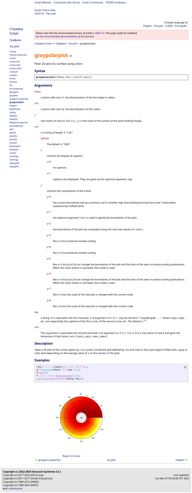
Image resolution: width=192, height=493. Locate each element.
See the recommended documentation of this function (65, 36)
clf (38, 379)
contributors (15, 488)
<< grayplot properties (48, 460)
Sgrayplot (14, 166)
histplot (13, 105)
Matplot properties (19, 122)
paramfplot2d (16, 125)
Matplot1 (14, 119)
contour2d (15, 61)
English (147, 26)
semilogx (14, 156)
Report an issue (71, 456)
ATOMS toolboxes (116, 2)
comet (13, 58)
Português (181, 26)
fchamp (13, 81)
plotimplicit (15, 146)
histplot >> (182, 460)
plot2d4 (13, 142)
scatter (13, 152)
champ (13, 51)
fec (11, 85)
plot (11, 129)
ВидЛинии (15, 108)
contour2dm (16, 68)
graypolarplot (17, 102)
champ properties (18, 54)
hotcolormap (64, 376)
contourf (14, 71)
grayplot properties (19, 98)
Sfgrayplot (14, 163)
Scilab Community (92, 2)
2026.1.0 (99, 33)
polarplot (14, 149)
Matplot (13, 115)
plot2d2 (13, 136)
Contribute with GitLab (67, 2)
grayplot (14, 95)
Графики (15, 40)
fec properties (16, 88)
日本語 (169, 26)
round (47, 370)
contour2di (15, 64)
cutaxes (13, 75)
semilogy (14, 159)
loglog (13, 112)
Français (158, 26)
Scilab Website (43, 2)
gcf (41, 373)
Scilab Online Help (45, 10)
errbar (13, 78)
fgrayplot (14, 92)
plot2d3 (13, 139)
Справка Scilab (16, 31)
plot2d (13, 132)
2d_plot (14, 46)
